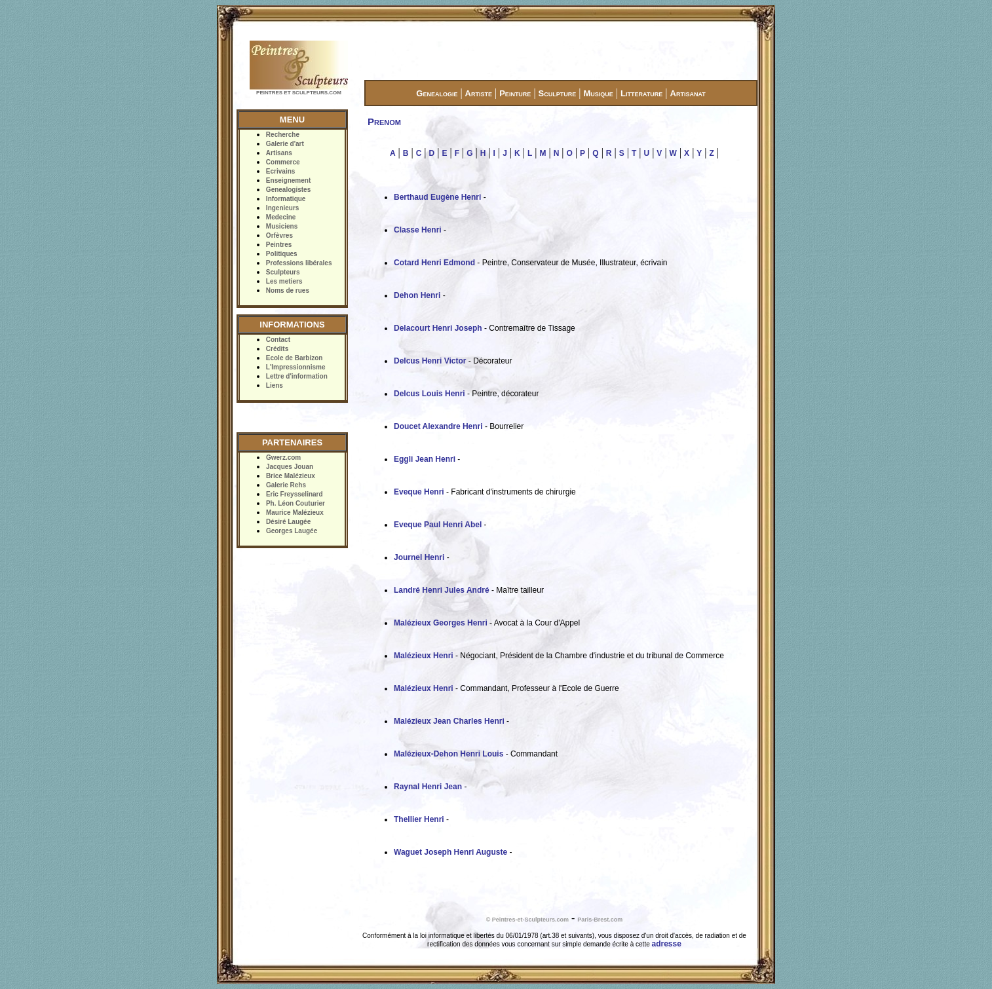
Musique (598, 93)
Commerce (283, 162)
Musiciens (281, 226)
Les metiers (284, 281)
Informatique (286, 198)
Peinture (515, 93)
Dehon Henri (417, 295)
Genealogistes (288, 189)
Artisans (279, 153)
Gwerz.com (283, 457)
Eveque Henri (419, 491)
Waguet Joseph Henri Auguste (450, 852)
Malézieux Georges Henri (440, 622)
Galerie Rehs (286, 485)
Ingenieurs (282, 208)
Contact (278, 339)
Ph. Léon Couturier (295, 503)
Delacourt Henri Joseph (438, 328)
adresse (666, 943)
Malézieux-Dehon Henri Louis (448, 753)
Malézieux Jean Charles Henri (449, 721)
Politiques (281, 253)
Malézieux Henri (423, 655)
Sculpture (558, 93)
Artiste (478, 93)
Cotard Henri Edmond (434, 262)
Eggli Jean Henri (424, 459)
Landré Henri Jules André (441, 590)
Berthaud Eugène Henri (437, 197)
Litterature (641, 93)
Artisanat (688, 93)
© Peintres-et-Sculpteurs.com (527, 919)
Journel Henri (419, 557)
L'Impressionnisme (296, 367)
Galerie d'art (285, 143)
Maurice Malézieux (295, 512)
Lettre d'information (297, 376)
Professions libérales (299, 263)
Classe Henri (418, 229)
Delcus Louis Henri (429, 393)
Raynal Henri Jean (428, 786)
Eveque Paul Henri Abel (438, 524)
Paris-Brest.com (599, 919)
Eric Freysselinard (294, 494)
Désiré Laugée (288, 521)
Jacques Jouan (289, 466)
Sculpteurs (283, 272)
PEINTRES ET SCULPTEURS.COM (298, 93)
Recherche (282, 134)
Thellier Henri (419, 819)
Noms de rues (287, 290)
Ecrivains (280, 171)
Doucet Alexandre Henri (438, 426)
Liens (274, 385)
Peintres (279, 244)
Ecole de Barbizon (294, 358)
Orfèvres (279, 235)
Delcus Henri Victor (430, 360)
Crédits (277, 348)
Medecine (281, 217)
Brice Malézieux (290, 475)
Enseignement (288, 180)
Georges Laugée (291, 530)
